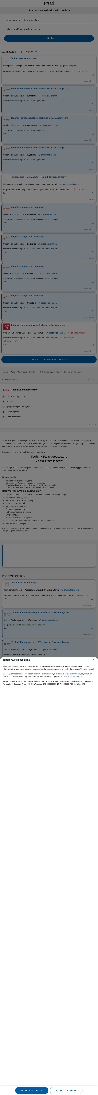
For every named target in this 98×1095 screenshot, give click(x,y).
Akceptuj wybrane (66, 1090)
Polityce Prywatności (75, 676)
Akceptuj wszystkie (31, 1090)
